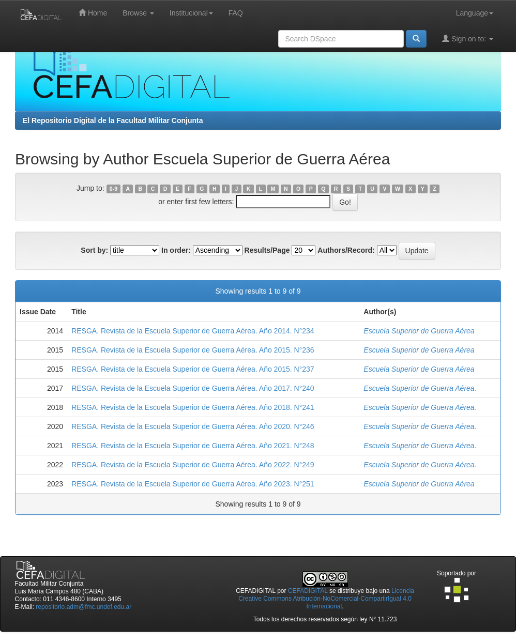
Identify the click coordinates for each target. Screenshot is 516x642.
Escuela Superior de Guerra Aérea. (419, 388)
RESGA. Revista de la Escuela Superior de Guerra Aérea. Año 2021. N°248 (192, 445)
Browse (138, 13)
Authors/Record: (345, 250)
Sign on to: (467, 38)
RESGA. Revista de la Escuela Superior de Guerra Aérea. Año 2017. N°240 (192, 388)
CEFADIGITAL (308, 590)
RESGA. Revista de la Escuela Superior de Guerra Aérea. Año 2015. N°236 (192, 350)
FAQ (236, 13)
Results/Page (267, 250)
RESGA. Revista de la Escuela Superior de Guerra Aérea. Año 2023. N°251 (192, 484)
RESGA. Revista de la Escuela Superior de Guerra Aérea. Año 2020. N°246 (192, 426)
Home (93, 12)
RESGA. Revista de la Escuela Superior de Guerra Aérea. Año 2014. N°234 (192, 331)
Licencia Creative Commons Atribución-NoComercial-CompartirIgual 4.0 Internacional (326, 598)
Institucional (191, 13)
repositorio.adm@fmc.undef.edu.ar (83, 606)
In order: (176, 250)
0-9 (113, 189)
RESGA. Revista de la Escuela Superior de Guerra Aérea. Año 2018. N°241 (192, 407)
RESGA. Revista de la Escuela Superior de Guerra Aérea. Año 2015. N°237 (192, 369)
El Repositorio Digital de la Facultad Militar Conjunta (113, 120)
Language (474, 13)
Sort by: (94, 250)
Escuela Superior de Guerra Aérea (418, 331)
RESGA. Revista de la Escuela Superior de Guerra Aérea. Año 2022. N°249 (192, 465)
